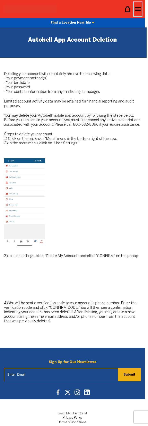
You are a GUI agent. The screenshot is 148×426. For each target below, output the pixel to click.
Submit (129, 374)
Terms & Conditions (72, 422)
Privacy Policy (72, 417)
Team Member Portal (72, 413)
